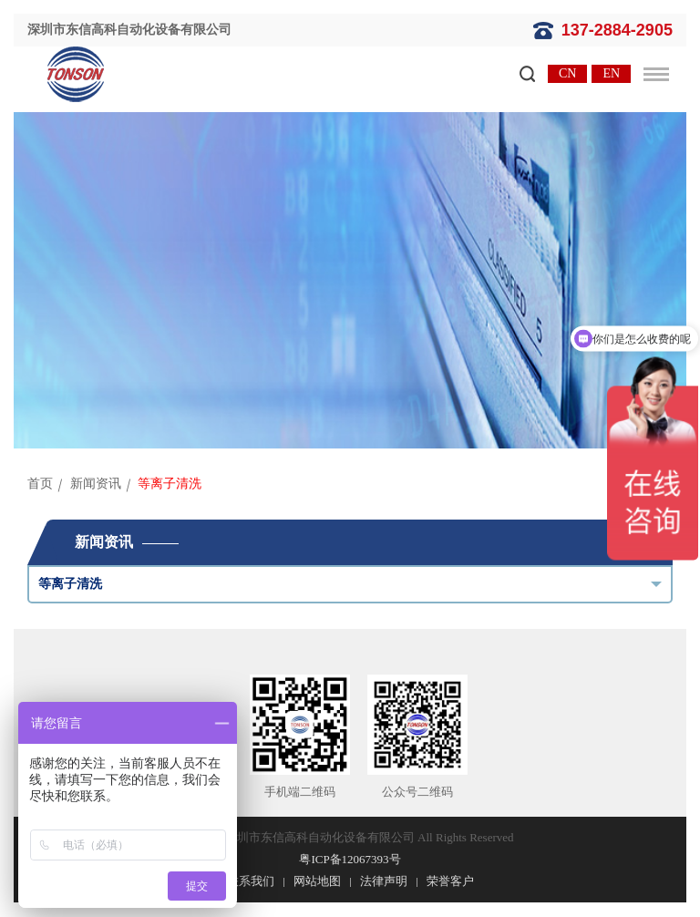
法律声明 (383, 881)
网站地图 (317, 881)
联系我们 (250, 881)
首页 (40, 483)
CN (567, 73)
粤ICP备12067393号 (349, 859)
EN (611, 73)
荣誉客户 (450, 881)
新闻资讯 (95, 483)
